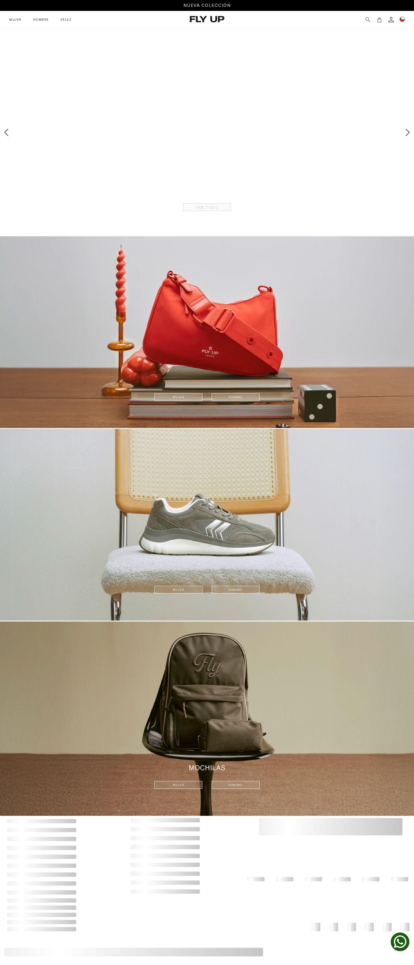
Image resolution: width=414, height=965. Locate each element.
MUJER (177, 396)
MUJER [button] (15, 19)
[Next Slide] (407, 132)
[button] (369, 19)
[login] (381, 19)
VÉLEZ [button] (66, 19)
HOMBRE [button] (41, 19)
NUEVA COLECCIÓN (207, 5)
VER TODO (207, 207)
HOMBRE (237, 396)
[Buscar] (357, 19)
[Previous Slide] (6, 132)
